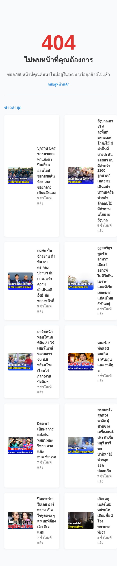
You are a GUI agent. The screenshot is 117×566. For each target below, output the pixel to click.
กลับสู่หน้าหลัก (58, 84)
